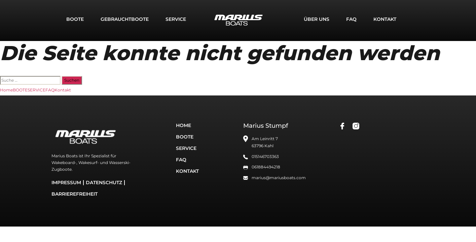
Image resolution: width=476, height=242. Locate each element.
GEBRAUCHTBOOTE (125, 19)
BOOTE (75, 19)
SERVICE (176, 19)
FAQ (351, 19)
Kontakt (384, 19)
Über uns (316, 19)
